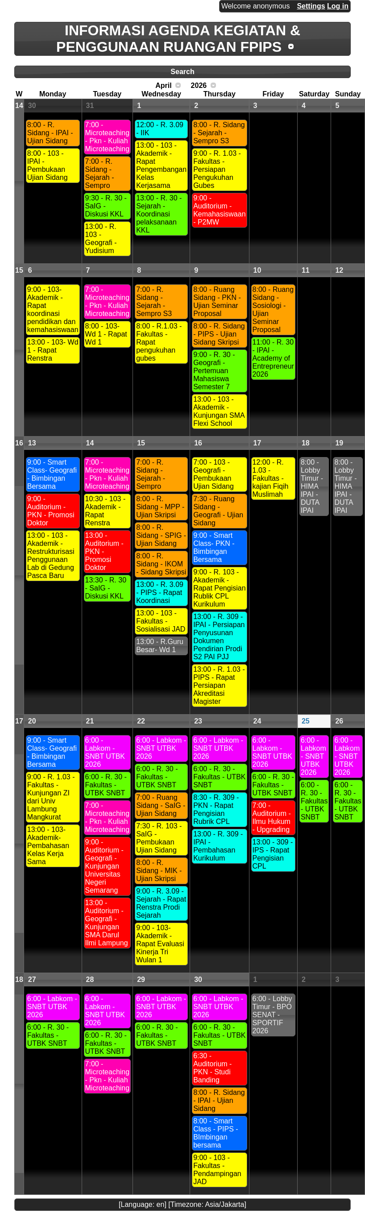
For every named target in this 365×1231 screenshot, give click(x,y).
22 (141, 721)
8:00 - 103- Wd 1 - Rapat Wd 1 (106, 334)
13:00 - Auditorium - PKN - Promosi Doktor (104, 551)
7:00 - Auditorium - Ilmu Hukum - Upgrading (272, 817)
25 (306, 721)
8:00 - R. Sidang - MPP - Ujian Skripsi (160, 507)
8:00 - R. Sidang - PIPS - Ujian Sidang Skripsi (219, 334)
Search (182, 71)
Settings (311, 6)
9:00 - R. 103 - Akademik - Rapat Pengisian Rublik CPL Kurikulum (219, 588)
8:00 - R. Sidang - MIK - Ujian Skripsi (159, 870)
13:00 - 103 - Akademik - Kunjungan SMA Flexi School (219, 411)
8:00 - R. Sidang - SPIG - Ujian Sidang (161, 535)
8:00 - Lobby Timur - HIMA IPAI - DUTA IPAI (312, 486)
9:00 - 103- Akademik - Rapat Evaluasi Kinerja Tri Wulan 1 (160, 944)
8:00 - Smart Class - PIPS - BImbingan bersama (215, 1133)
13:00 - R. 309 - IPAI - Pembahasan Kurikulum (218, 846)
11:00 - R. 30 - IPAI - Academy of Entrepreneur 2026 (273, 358)
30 (32, 105)
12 (339, 270)
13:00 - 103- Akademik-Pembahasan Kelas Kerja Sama (48, 845)
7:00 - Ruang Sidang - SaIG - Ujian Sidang (160, 805)
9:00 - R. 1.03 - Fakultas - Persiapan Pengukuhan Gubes (217, 169)
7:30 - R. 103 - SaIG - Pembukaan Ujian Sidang (159, 838)
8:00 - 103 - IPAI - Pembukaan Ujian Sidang (47, 165)
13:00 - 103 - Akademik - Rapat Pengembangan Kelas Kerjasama (161, 165)
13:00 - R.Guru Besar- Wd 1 (159, 645)
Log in (337, 6)
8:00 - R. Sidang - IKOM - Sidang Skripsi (161, 564)
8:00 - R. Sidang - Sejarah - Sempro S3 (219, 133)
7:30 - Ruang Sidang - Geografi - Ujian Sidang (218, 511)
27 (32, 979)
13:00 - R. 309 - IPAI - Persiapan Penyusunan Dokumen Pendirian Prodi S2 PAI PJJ (219, 637)
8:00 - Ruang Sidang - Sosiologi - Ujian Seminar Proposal (273, 309)
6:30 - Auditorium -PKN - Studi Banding (212, 1068)
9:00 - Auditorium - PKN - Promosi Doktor (51, 511)
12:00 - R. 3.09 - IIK (159, 129)
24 (257, 721)
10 (257, 270)
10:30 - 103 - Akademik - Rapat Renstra (105, 511)
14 (19, 105)
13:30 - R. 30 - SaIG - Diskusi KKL (106, 588)
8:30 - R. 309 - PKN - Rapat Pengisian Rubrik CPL (216, 809)
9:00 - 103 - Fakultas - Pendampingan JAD (217, 1169)
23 (198, 721)
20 (32, 721)
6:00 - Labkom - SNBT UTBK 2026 (105, 752)
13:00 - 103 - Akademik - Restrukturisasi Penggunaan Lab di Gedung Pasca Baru (51, 555)
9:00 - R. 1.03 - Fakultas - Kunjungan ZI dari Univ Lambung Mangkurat (51, 797)
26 (339, 721)
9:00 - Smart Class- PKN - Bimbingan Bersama (213, 547)
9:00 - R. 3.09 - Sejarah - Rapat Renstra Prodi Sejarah (161, 903)
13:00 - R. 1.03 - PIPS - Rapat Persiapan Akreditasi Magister (219, 685)
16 (19, 443)
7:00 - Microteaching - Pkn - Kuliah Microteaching (107, 137)
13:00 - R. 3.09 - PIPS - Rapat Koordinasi (159, 592)
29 (141, 979)
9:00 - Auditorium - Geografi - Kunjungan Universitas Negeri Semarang (104, 866)
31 (90, 105)
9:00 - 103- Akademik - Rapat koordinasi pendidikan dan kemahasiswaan (53, 309)
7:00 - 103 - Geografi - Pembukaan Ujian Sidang (213, 474)
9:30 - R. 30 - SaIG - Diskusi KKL (106, 206)
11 (306, 270)
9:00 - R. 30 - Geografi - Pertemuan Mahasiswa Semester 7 (214, 371)
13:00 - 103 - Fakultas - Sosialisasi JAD (160, 621)
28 (90, 979)
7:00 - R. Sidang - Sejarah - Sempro (99, 173)
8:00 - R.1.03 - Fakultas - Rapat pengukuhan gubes (159, 342)
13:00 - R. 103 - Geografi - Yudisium (101, 238)
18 (306, 443)
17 (257, 443)
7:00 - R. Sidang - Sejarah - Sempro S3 (154, 301)
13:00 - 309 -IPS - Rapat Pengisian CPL (273, 854)
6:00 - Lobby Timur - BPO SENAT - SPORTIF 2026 (272, 1015)
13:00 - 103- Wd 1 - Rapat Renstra (53, 350)
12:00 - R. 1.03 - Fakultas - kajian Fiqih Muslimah (271, 478)
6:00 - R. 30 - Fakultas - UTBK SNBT (106, 785)
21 (90, 721)
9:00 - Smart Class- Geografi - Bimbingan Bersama (52, 474)
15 (19, 270)
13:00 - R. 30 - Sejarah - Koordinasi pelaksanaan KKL (159, 214)
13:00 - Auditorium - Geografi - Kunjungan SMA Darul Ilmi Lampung (106, 923)
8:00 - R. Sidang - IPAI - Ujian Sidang (50, 133)
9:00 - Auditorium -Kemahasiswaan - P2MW (219, 210)
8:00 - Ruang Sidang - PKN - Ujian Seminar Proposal (217, 301)
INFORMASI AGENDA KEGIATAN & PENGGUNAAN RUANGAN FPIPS (178, 38)
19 (339, 443)
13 (32, 443)
